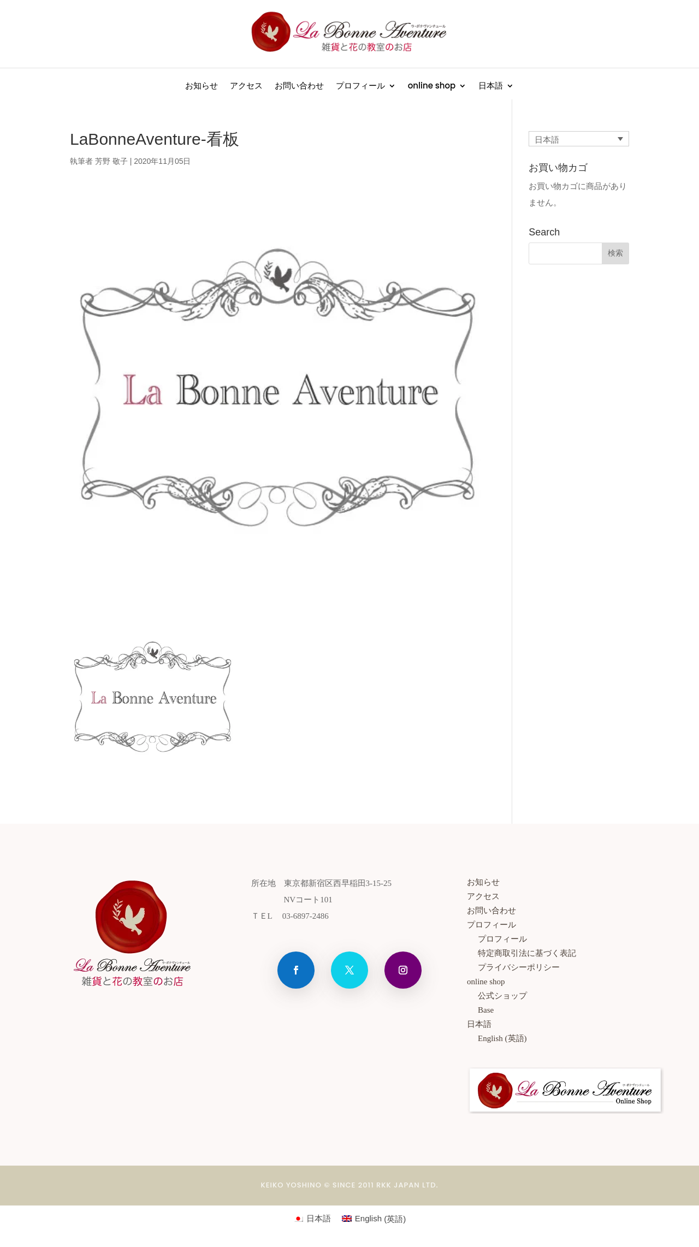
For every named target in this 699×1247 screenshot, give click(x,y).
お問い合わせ (299, 86)
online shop (432, 86)
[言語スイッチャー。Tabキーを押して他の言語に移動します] (579, 139)
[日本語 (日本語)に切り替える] (312, 1218)
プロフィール (360, 86)
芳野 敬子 (111, 161)
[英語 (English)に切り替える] (571, 1038)
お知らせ (201, 86)
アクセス (246, 86)
